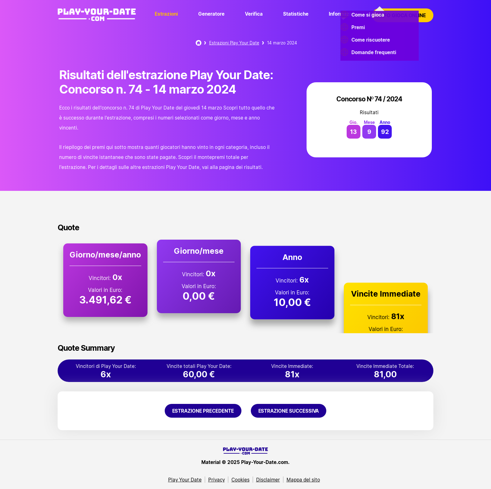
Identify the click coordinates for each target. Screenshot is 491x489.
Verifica (254, 14)
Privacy (216, 479)
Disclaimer (268, 479)
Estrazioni (166, 14)
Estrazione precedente (203, 411)
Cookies (240, 479)
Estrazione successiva (288, 411)
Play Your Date (185, 479)
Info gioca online (403, 15)
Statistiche (295, 14)
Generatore (211, 14)
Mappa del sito (303, 479)
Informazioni (343, 14)
